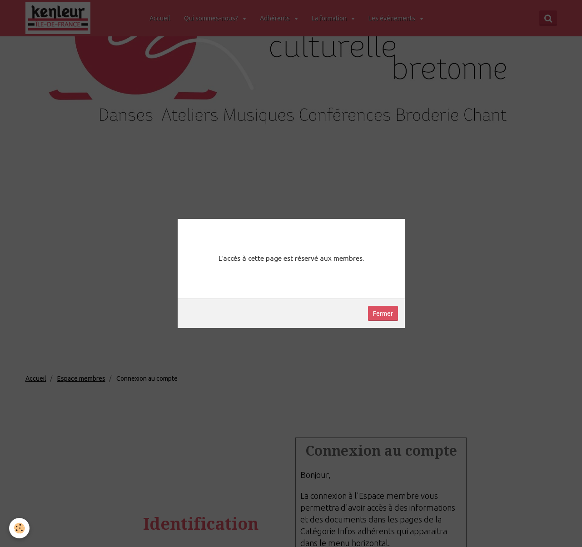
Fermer (383, 313)
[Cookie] (19, 528)
